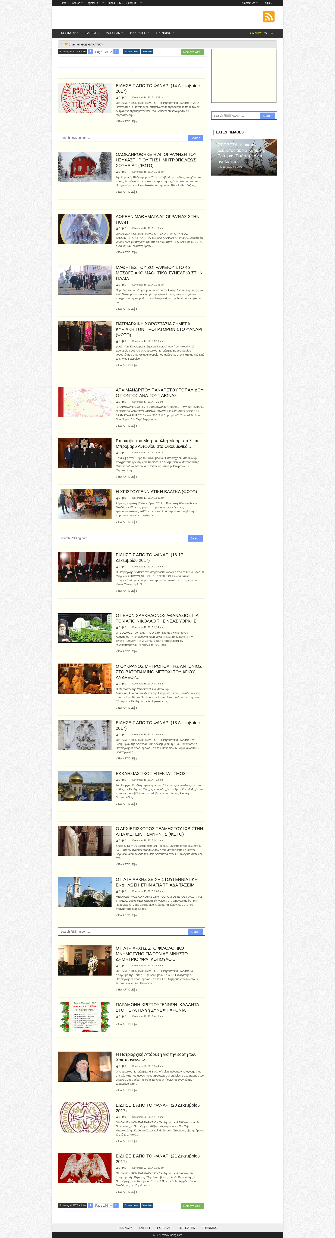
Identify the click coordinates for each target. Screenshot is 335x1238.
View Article (127, 122)
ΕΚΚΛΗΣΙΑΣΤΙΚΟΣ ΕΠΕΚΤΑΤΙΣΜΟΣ (151, 773)
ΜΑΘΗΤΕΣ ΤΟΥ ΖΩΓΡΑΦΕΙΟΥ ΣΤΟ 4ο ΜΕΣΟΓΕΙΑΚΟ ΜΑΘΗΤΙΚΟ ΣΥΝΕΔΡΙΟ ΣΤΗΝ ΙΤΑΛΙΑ (159, 273)
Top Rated (186, 1227)
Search (195, 138)
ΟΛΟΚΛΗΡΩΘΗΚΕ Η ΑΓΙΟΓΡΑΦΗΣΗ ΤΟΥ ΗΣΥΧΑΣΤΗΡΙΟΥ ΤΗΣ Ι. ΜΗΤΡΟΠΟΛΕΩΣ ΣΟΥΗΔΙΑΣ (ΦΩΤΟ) (156, 160)
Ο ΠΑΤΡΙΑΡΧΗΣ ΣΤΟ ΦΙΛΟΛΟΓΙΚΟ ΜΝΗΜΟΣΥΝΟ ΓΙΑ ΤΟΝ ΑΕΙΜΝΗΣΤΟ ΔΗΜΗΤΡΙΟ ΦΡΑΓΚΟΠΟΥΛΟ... (152, 954)
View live (146, 51)
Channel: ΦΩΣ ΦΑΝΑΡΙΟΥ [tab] (84, 44)
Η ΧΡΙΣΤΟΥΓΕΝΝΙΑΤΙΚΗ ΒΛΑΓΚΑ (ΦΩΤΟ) (156, 491)
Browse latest (132, 51)
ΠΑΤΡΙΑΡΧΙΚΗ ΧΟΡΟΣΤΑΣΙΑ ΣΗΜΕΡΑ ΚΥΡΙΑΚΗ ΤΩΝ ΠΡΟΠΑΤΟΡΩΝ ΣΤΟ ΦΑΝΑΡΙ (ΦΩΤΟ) (159, 329)
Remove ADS (192, 52)
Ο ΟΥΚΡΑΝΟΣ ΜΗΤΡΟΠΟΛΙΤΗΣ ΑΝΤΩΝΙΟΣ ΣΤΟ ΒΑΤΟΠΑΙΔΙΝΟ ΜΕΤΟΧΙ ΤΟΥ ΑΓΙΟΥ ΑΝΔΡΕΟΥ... (159, 672)
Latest (144, 1227)
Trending (209, 1227)
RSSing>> (125, 1227)
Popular (164, 1227)
